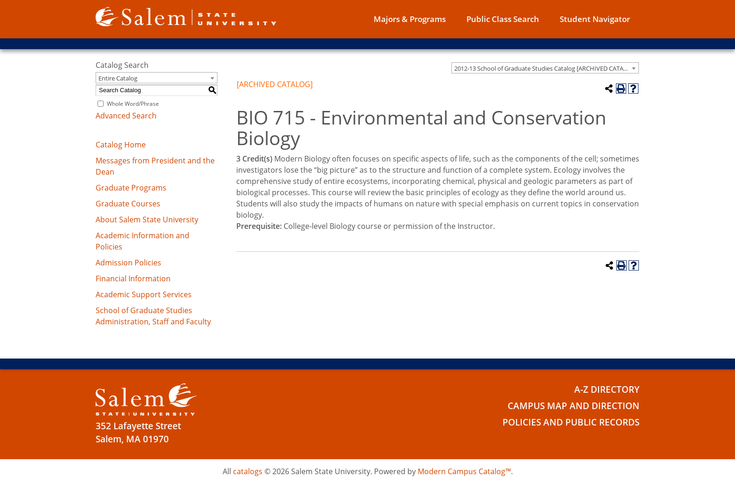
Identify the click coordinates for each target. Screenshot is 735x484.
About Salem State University (147, 219)
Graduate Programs (131, 188)
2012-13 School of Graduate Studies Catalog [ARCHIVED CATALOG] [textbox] (546, 68)
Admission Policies (128, 262)
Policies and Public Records (570, 422)
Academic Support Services (144, 294)
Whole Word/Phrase (133, 104)
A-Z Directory (606, 389)
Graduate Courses (128, 203)
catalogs (247, 471)
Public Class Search (502, 19)
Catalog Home (121, 144)
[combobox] (545, 67)
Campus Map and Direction (573, 406)
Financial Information (133, 278)
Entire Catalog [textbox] (117, 78)
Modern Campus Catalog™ (464, 471)
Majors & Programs (410, 19)
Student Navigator (595, 19)
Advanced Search (126, 115)
